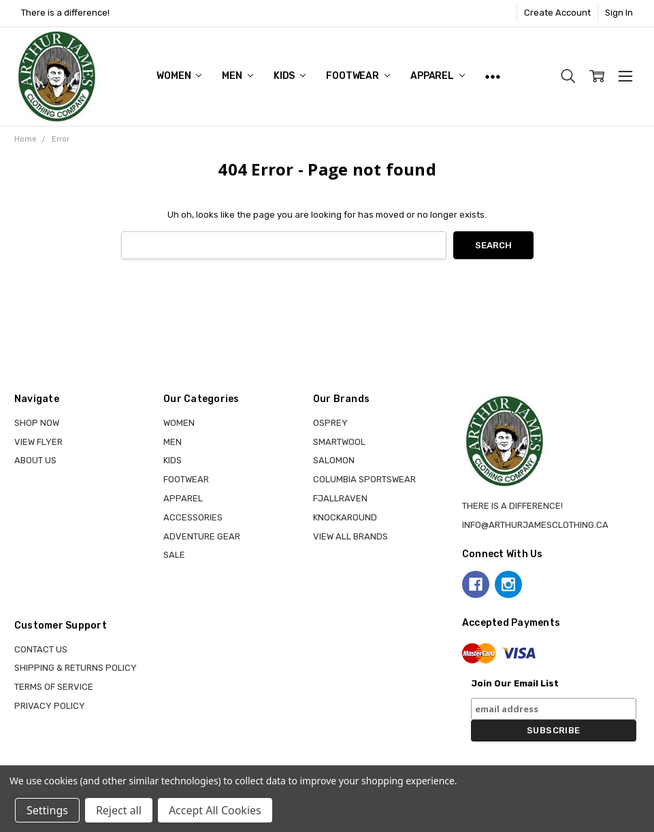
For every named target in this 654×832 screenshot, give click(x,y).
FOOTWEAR (358, 76)
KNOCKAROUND (345, 517)
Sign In (619, 12)
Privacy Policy (49, 706)
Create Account (557, 12)
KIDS (290, 76)
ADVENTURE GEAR (201, 536)
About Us (35, 460)
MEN (237, 76)
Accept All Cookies (215, 810)
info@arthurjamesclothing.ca (535, 525)
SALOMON (334, 460)
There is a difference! (65, 12)
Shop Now (36, 423)
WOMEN (179, 76)
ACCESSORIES (193, 517)
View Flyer (38, 442)
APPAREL (437, 76)
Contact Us (40, 649)
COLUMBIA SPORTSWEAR (364, 479)
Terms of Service (53, 687)
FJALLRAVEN (340, 498)
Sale (174, 555)
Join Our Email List (515, 683)
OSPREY (330, 423)
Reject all (119, 810)
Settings (47, 810)
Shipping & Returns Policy (75, 668)
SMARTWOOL (339, 442)
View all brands (350, 536)
